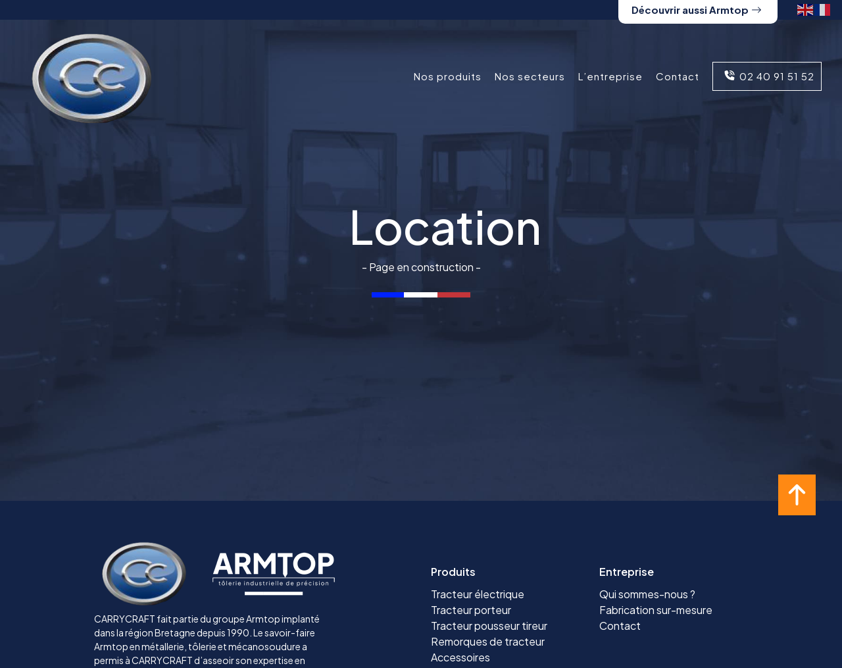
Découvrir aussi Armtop (697, 9)
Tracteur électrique (477, 594)
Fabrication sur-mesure (655, 610)
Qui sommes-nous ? (647, 594)
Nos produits (448, 76)
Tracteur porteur (471, 610)
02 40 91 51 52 (767, 76)
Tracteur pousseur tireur (489, 625)
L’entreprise (610, 76)
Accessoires (460, 657)
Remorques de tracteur (488, 641)
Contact (677, 76)
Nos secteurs (530, 76)
